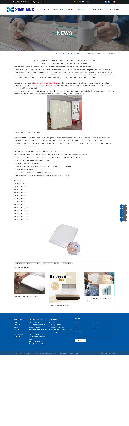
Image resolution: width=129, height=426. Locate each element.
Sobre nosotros (18, 334)
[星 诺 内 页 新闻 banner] (64, 33)
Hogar (15, 322)
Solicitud (16, 329)
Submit (80, 341)
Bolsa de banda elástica (35, 341)
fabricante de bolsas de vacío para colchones (27, 263)
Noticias (16, 332)
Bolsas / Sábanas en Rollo (36, 334)
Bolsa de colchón (66, 263)
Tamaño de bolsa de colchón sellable (60, 305)
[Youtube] (114, 2)
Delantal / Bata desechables (37, 344)
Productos (17, 324)
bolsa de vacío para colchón (51, 263)
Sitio (86, 63)
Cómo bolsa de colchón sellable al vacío (26, 296)
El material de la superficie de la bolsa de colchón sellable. (98, 299)
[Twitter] (111, 2)
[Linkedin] (109, 2)
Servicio (16, 327)
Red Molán (75, 353)
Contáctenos (17, 336)
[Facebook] (106, 2)
